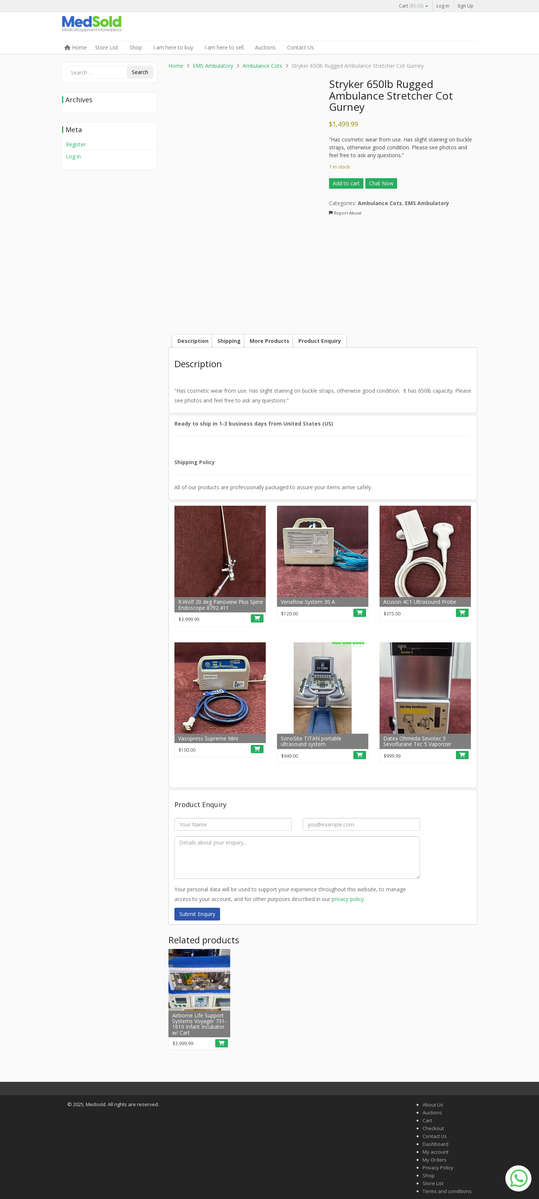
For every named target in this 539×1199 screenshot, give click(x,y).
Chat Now (381, 183)
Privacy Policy (438, 1167)
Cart (413, 6)
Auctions (265, 47)
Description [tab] (192, 340)
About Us (433, 1104)
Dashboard (435, 1144)
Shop (136, 47)
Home (75, 47)
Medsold (118, 27)
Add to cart (346, 183)
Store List (106, 47)
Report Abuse (345, 213)
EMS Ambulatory (213, 65)
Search (140, 72)
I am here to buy (173, 47)
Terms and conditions (447, 1191)
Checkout (433, 1128)
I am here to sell (224, 47)
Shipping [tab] (229, 340)
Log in (442, 6)
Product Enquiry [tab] (319, 340)
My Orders (435, 1159)
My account (435, 1151)
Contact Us (300, 47)
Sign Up (465, 6)
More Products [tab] (269, 340)
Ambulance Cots (262, 65)
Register (76, 144)
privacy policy (348, 899)
